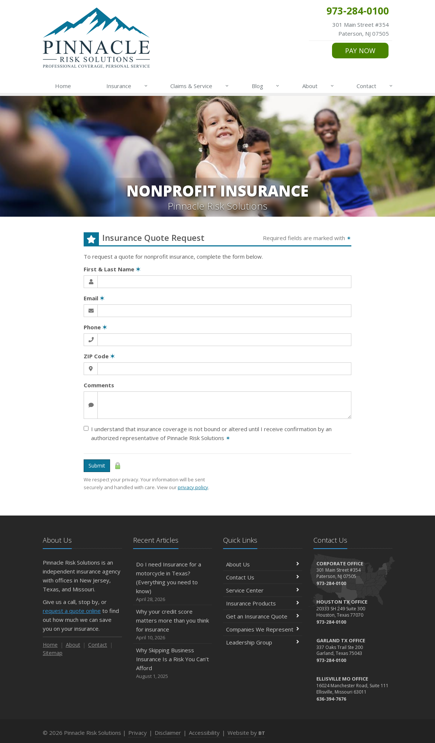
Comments (99, 385)
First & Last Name (112, 269)
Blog (266, 86)
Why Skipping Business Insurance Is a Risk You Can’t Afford (172, 663)
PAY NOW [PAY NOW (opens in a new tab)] (360, 50)
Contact (375, 86)
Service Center (262, 590)
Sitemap (52, 652)
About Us (262, 564)
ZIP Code (99, 356)
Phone (95, 327)
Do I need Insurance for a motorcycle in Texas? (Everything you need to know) (172, 582)
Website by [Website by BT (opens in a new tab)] (246, 732)
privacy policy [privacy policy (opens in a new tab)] (193, 487)
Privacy (137, 732)
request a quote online (72, 610)
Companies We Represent (262, 629)
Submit (96, 465)
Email (94, 298)
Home (63, 86)
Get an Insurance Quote (262, 616)
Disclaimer (168, 732)
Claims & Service (199, 86)
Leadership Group (262, 642)
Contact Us (262, 577)
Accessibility (204, 732)
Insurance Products (262, 603)
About (318, 86)
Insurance (127, 86)
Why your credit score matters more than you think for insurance (172, 625)
